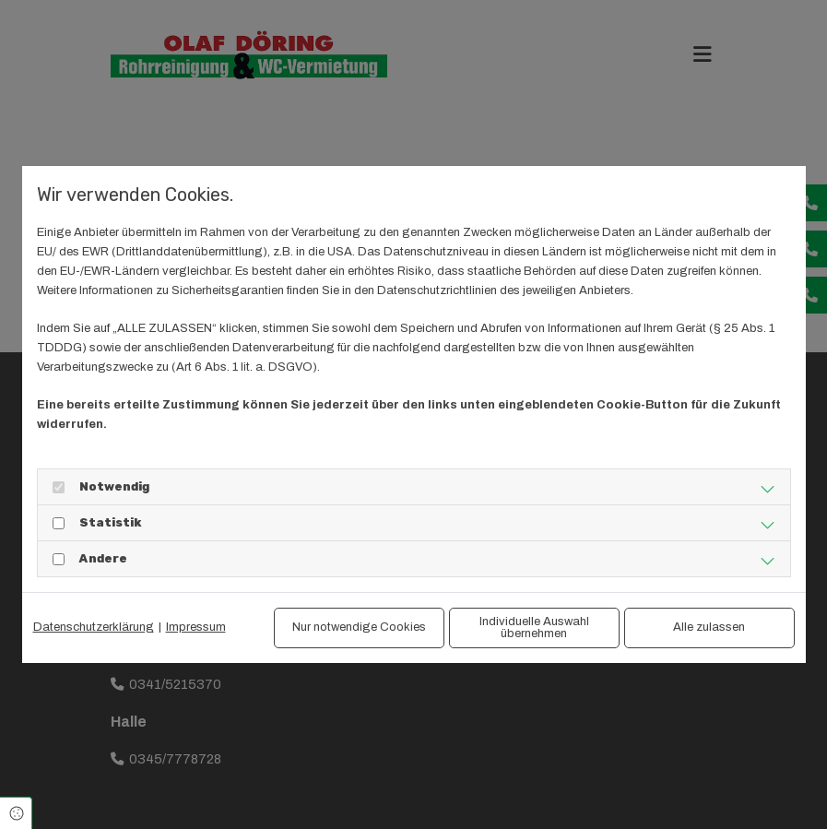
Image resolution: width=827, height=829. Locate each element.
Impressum (196, 627)
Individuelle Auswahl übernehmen (534, 627)
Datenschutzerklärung (93, 627)
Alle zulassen (709, 627)
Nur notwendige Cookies (359, 627)
